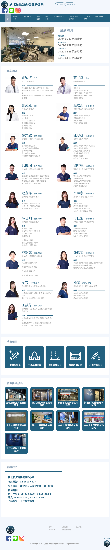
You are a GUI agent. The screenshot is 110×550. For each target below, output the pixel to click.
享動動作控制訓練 (73, 18)
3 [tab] (28, 61)
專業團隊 (38, 18)
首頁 (8, 18)
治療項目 (98, 16)
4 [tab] (31, 61)
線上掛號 (60, 4)
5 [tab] (35, 61)
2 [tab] (24, 61)
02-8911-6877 (28, 481)
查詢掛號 (69, 4)
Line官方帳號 (87, 18)
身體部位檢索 (16, 18)
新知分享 (47, 18)
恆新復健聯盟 (59, 16)
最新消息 (65, 527)
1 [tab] (20, 61)
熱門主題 (27, 16)
